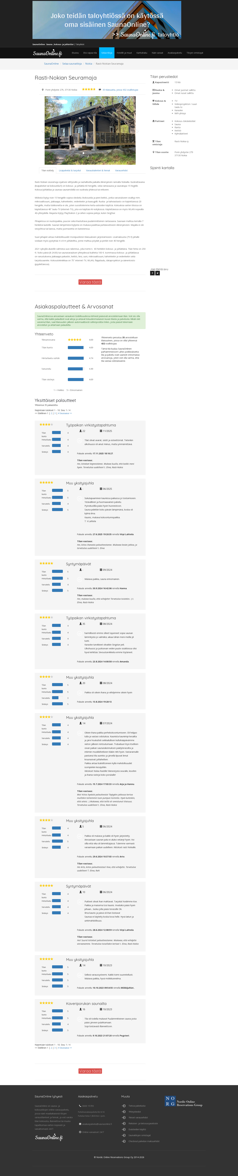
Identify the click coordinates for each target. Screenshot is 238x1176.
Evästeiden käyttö (137, 1129)
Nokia (88, 63)
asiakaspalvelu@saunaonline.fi (95, 1124)
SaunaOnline (51, 63)
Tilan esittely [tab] (47, 170)
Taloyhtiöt (80, 44)
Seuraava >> (66, 413)
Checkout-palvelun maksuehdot (144, 1141)
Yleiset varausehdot (138, 1117)
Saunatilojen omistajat (140, 1135)
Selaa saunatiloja (72, 63)
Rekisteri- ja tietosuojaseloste (143, 1123)
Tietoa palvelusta (137, 1105)
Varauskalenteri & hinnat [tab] (98, 170)
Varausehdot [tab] (121, 170)
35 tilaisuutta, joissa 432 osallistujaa (120, 89)
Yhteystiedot (135, 1111)
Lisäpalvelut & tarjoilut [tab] (70, 170)
